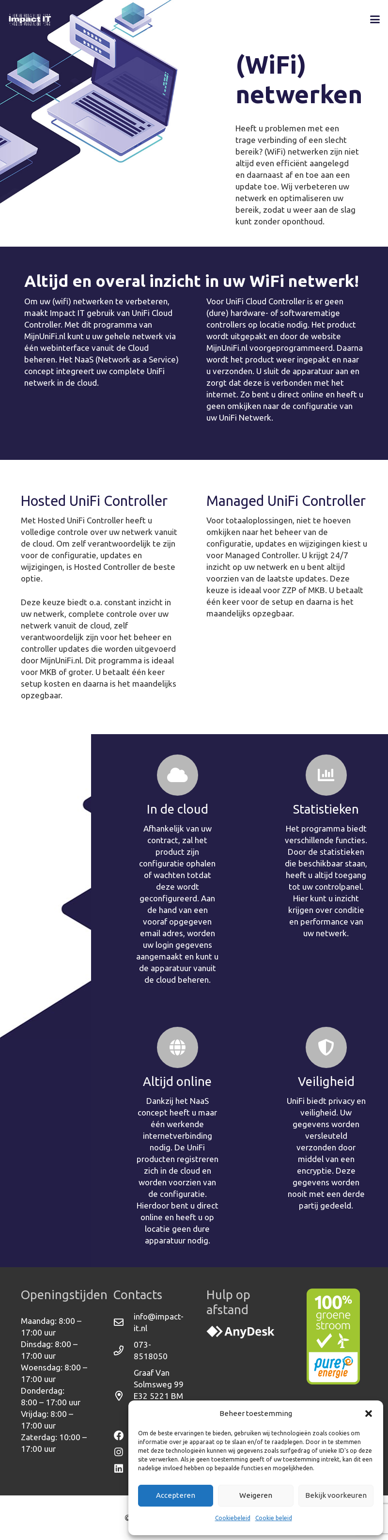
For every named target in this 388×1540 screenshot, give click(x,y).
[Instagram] (123, 1452)
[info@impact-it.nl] (123, 1322)
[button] (368, 1413)
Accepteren (175, 1495)
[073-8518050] (123, 1350)
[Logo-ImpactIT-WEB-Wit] (30, 19)
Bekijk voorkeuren (336, 1495)
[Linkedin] (123, 1469)
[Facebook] (123, 1436)
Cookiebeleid (232, 1518)
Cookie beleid (273, 1518)
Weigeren (255, 1495)
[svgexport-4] (240, 1332)
